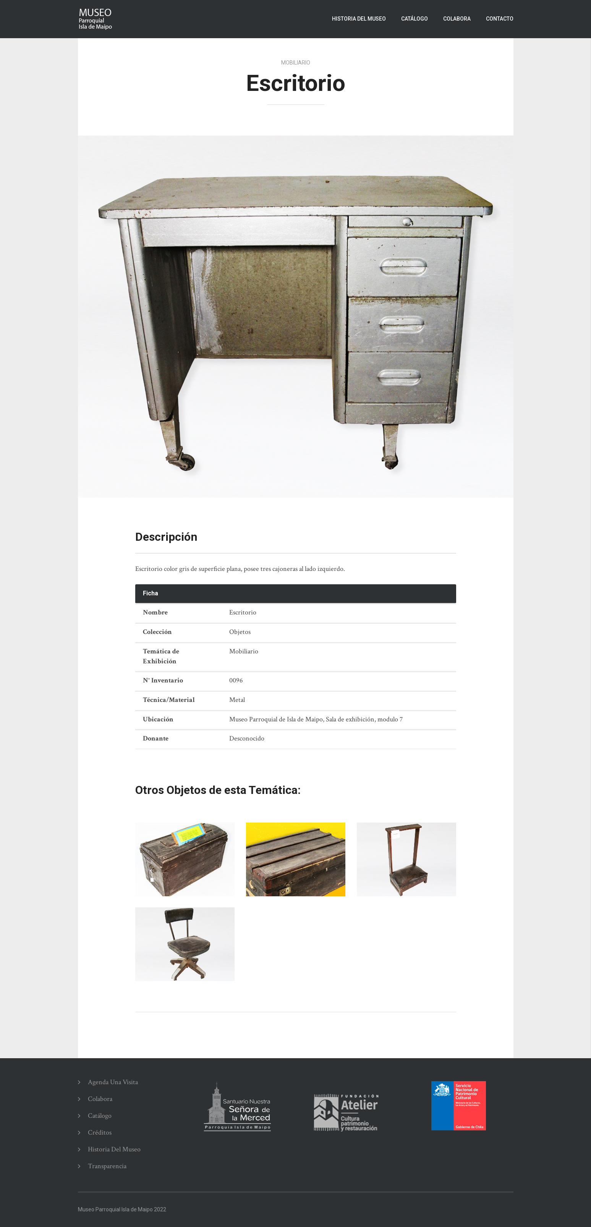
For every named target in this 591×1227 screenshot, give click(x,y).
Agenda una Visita (113, 1082)
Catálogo (414, 19)
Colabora (457, 19)
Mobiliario (295, 63)
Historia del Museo (359, 19)
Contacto (499, 19)
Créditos (100, 1132)
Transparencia (107, 1166)
